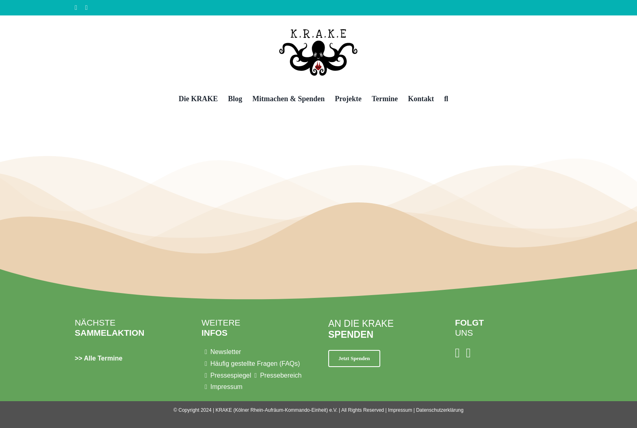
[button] (446, 98)
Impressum (400, 410)
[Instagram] (457, 352)
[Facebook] (468, 352)
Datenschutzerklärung (440, 410)
